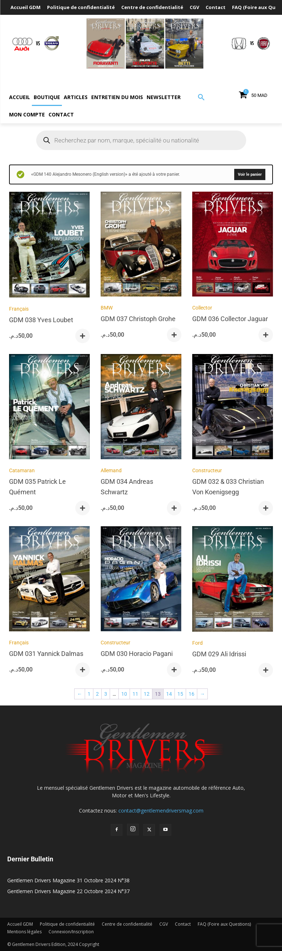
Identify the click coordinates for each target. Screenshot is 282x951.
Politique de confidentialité (67, 924)
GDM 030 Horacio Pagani (137, 653)
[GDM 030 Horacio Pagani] (141, 580)
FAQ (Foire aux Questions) (224, 924)
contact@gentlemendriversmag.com (160, 810)
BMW (107, 308)
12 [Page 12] (147, 694)
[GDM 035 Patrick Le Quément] (49, 407)
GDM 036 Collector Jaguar (230, 319)
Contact (183, 924)
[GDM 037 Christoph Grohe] (141, 245)
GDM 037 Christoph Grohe (138, 319)
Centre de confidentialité (127, 924)
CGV (163, 924)
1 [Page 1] (89, 694)
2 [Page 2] (97, 694)
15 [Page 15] (180, 694)
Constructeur (207, 470)
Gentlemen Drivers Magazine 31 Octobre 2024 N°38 (68, 880)
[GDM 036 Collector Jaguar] (232, 245)
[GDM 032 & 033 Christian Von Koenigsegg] (232, 407)
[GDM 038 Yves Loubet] (49, 246)
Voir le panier (250, 174)
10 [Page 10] (124, 694)
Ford (197, 643)
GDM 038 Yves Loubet (41, 320)
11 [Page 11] (135, 694)
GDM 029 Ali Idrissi (219, 654)
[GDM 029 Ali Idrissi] (232, 580)
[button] (201, 97)
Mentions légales (24, 932)
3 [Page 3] (105, 694)
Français (19, 309)
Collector (202, 308)
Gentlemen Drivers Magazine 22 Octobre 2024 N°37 (68, 891)
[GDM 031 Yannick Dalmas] (49, 580)
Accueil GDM (20, 924)
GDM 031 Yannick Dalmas (46, 653)
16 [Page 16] (191, 694)
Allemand (111, 470)
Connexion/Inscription (71, 932)
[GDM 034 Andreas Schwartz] (141, 407)
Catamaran (22, 470)
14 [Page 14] (169, 694)
